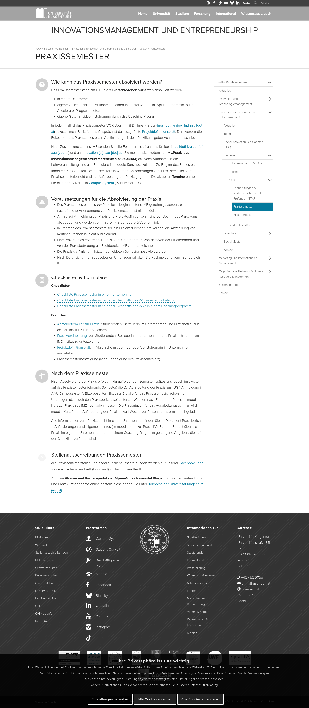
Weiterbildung (196, 568)
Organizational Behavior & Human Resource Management (241, 274)
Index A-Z (41, 621)
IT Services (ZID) (46, 591)
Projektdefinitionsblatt (158, 131)
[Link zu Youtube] (226, 3)
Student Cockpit (108, 549)
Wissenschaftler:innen (201, 575)
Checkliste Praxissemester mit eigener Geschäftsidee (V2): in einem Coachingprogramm (124, 306)
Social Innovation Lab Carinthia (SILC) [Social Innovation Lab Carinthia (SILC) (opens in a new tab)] (243, 144)
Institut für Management (232, 82)
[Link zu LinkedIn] (238, 3)
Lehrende (193, 591)
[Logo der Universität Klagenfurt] (54, 13)
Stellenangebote (229, 285)
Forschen (230, 233)
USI (37, 606)
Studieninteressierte (200, 545)
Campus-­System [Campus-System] (108, 538)
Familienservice (45, 598)
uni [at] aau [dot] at (256, 583)
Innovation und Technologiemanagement (235, 101)
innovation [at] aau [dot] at (102, 152)
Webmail (41, 545)
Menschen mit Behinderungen (197, 601)
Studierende (195, 553)
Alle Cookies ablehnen (155, 699)
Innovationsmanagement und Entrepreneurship (237, 114)
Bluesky (102, 595)
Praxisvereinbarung (72, 335)
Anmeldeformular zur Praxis (78, 324)
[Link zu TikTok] (220, 3)
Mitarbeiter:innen (198, 583)
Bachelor (234, 172)
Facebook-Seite (191, 463)
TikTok (100, 638)
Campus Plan (44, 583)
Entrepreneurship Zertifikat (246, 163)
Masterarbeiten (243, 215)
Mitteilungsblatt (45, 560)
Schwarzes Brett (46, 568)
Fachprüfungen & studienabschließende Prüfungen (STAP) (248, 193)
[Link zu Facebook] (214, 3)
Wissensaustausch (256, 13)
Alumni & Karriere (198, 612)
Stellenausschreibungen (51, 553)
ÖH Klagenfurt (44, 614)
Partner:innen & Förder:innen (197, 622)
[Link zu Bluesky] (232, 3)
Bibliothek (41, 537)
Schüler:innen (196, 537)
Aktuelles (225, 90)
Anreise (243, 601)
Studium (182, 13)
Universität (161, 13)
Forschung (202, 13)
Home (143, 13)
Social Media (232, 241)
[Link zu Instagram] (208, 3)
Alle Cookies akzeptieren (200, 699)
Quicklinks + (266, 3)
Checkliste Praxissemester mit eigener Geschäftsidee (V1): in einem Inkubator (116, 300)
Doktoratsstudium (240, 225)
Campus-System (101, 183)
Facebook (103, 585)
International (226, 13)
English (246, 3)
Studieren (230, 155)
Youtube (102, 616)
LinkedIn (102, 605)
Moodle (101, 574)
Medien (192, 633)
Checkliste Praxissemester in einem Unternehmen (95, 294)
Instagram (103, 627)
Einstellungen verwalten (110, 699)
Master (233, 180)
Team (227, 133)
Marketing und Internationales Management (238, 260)
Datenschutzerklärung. (204, 685)
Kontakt (228, 250)
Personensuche (46, 575)
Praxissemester (243, 206)
